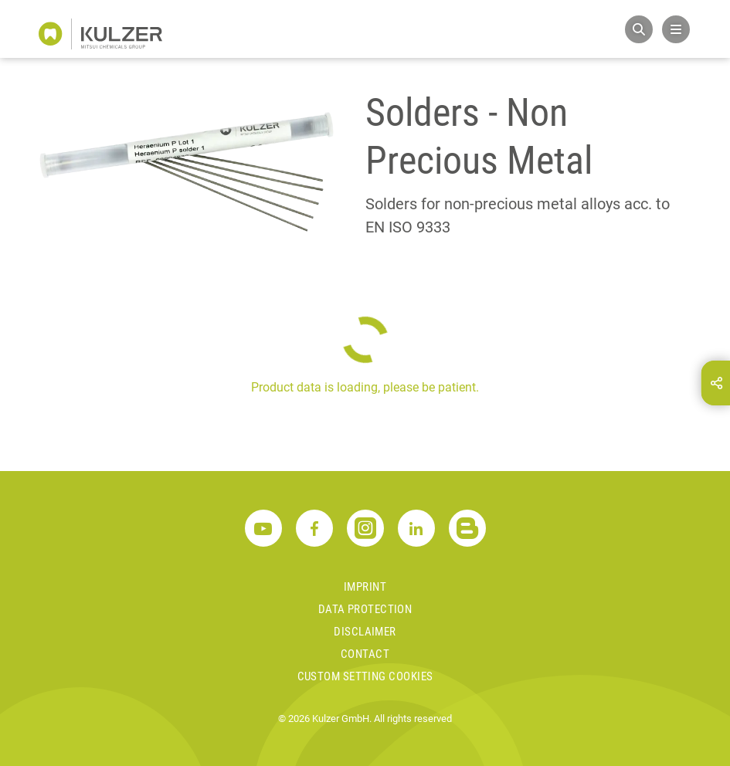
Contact (365, 654)
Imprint (365, 587)
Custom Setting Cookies (365, 676)
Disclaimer (365, 632)
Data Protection (365, 609)
